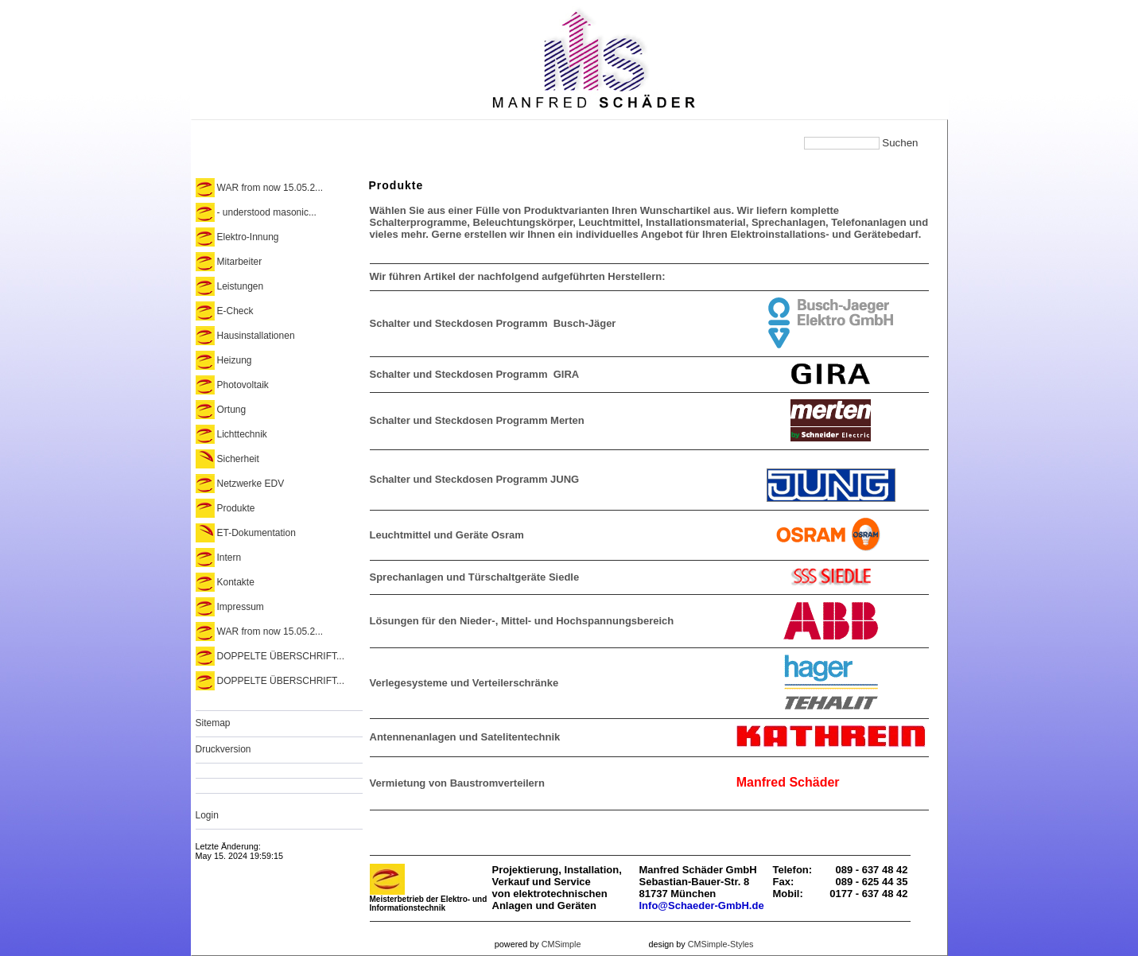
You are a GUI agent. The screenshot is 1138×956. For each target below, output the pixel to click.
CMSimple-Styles (721, 944)
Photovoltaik (243, 385)
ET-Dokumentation (256, 532)
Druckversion (223, 749)
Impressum (240, 606)
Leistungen (240, 286)
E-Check (235, 311)
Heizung (234, 360)
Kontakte (235, 582)
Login (207, 815)
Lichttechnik (242, 434)
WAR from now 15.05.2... (270, 187)
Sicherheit (238, 458)
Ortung (232, 409)
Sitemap (213, 723)
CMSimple (561, 944)
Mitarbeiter (239, 261)
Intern (229, 557)
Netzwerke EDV (251, 483)
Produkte (236, 508)
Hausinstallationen (256, 335)
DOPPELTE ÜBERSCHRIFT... (280, 656)
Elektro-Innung (248, 237)
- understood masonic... (267, 212)
